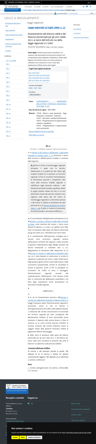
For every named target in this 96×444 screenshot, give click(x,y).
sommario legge (58, 10)
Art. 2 (8, 69)
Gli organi (37, 7)
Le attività (45, 7)
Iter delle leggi (77, 29)
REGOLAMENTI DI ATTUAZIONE (41, 132)
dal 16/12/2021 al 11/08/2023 (39, 80)
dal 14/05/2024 (34, 73)
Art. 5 (8, 82)
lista (50, 10)
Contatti (8, 51)
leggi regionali (37, 10)
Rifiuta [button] (23, 437)
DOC (40, 88)
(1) (29, 294)
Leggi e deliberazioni (57, 7)
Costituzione (77, 33)
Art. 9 (8, 100)
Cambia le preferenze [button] (34, 437)
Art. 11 (8, 109)
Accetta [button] (15, 437)
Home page (27, 10)
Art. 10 (8, 104)
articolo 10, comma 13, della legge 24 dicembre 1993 (49, 253)
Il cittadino (68, 7)
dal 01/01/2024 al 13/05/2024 (39, 75)
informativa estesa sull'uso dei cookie (78, 433)
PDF (35, 88)
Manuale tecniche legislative (81, 37)
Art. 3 (8, 73)
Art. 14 (8, 122)
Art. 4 (8, 77)
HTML (31, 88)
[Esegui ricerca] (91, 13)
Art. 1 (8, 64)
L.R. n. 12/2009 (11, 61)
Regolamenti (9, 39)
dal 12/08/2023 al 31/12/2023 (39, 78)
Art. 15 (8, 127)
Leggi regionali (10, 30)
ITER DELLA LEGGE (36, 135)
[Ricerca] (79, 13)
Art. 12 (8, 113)
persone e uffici (60, 13)
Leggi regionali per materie (14, 35)
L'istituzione (28, 7)
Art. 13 (8, 118)
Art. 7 (8, 91)
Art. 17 (8, 136)
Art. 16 (8, 131)
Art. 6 (8, 86)
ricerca (46, 10)
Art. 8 (8, 95)
